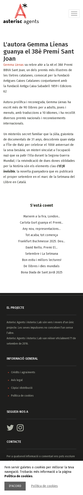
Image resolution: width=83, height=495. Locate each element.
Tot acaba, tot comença (41, 235)
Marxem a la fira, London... (41, 216)
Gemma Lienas (14, 65)
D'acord (15, 486)
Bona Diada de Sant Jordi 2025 (41, 272)
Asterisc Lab (34, 322)
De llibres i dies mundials (41, 266)
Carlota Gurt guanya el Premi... (41, 222)
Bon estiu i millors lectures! (41, 260)
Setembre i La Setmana (41, 254)
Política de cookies (44, 486)
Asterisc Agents (16, 322)
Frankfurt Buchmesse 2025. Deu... (41, 241)
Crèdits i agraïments (23, 372)
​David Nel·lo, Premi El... (41, 247)
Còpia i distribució (22, 387)
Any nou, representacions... (42, 229)
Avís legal (17, 380)
